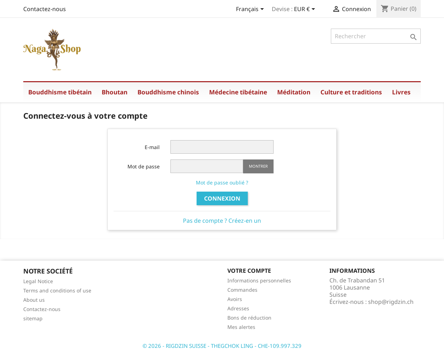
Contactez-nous (44, 9)
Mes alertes (241, 327)
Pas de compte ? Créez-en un (222, 221)
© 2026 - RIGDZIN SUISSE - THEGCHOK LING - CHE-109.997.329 (222, 345)
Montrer (258, 166)
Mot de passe (143, 166)
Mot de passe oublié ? (222, 182)
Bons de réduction (249, 317)
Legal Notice (38, 281)
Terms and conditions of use (57, 290)
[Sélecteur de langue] (251, 9)
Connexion (222, 198)
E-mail (152, 147)
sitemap (33, 318)
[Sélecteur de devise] (306, 9)
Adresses (238, 308)
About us (34, 299)
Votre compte (249, 271)
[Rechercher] (376, 36)
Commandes (242, 289)
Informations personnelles (259, 280)
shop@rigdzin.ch (391, 302)
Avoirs (234, 299)
